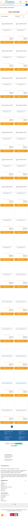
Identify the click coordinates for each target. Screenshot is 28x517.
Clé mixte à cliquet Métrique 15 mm (7, 383)
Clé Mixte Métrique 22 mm (7, 220)
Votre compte (4, 493)
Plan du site (3, 489)
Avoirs (2, 498)
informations (4, 480)
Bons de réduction (4, 500)
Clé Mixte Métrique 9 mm (21, 57)
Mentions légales (4, 509)
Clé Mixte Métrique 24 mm (21, 220)
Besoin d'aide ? (3, 490)
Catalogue (2, 484)
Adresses (2, 499)
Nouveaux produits (4, 488)
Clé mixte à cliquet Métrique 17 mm (7, 410)
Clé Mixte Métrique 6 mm (7, 30)
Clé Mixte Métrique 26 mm (7, 247)
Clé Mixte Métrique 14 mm (21, 111)
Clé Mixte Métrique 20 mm (7, 193)
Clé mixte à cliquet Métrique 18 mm (21, 410)
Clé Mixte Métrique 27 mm (21, 247)
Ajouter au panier (7, 42)
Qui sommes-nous (4, 485)
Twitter (15, 504)
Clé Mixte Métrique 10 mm (7, 84)
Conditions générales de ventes (21, 509)
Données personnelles (11, 509)
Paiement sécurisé (4, 483)
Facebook (13, 504)
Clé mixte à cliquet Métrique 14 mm (21, 356)
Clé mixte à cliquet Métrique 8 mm (21, 274)
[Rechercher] (13, 5)
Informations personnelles (5, 494)
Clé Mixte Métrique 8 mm (7, 57)
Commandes (3, 497)
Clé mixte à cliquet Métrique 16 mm (21, 383)
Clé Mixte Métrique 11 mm (21, 84)
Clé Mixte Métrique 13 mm (7, 111)
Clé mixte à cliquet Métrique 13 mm (7, 356)
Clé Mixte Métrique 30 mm (7, 274)
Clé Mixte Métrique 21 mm (21, 193)
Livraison (2, 482)
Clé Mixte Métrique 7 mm (21, 30)
